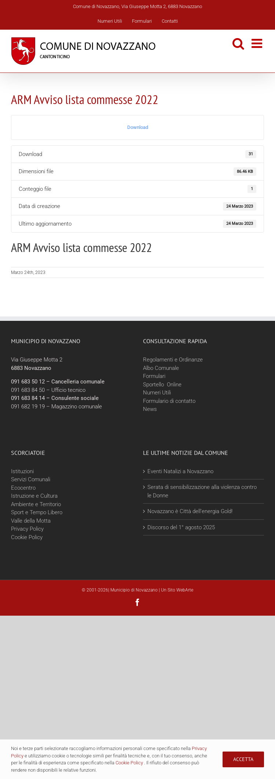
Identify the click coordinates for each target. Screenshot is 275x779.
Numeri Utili (157, 392)
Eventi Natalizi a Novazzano (180, 471)
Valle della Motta (31, 521)
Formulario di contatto (169, 401)
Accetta (243, 759)
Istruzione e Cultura (34, 496)
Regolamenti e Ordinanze (173, 359)
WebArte (184, 590)
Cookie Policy (27, 537)
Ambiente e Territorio (36, 504)
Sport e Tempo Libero (36, 512)
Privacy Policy (27, 529)
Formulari (154, 376)
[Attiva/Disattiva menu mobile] (258, 43)
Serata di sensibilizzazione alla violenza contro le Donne (202, 491)
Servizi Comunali (30, 479)
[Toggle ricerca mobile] (238, 43)
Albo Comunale (161, 368)
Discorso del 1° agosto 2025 (181, 527)
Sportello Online (162, 384)
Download (137, 127)
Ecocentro (24, 488)
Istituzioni (22, 471)
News (150, 409)
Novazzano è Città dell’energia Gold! (189, 511)
